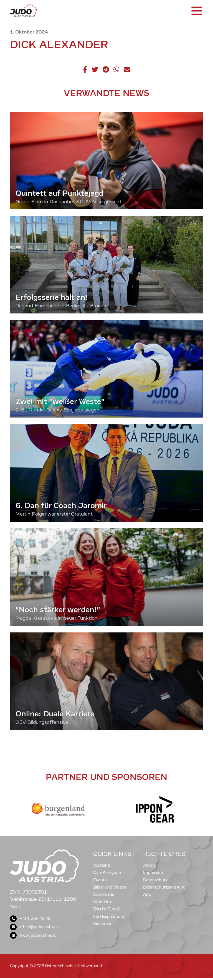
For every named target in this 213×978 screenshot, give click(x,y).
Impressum (153, 872)
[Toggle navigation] (196, 10)
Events (99, 879)
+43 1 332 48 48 (30, 918)
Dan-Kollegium (107, 872)
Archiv (149, 865)
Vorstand (101, 865)
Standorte (102, 901)
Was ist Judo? (106, 909)
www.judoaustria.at (33, 935)
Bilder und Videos (109, 887)
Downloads (103, 894)
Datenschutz (155, 879)
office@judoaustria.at (35, 926)
